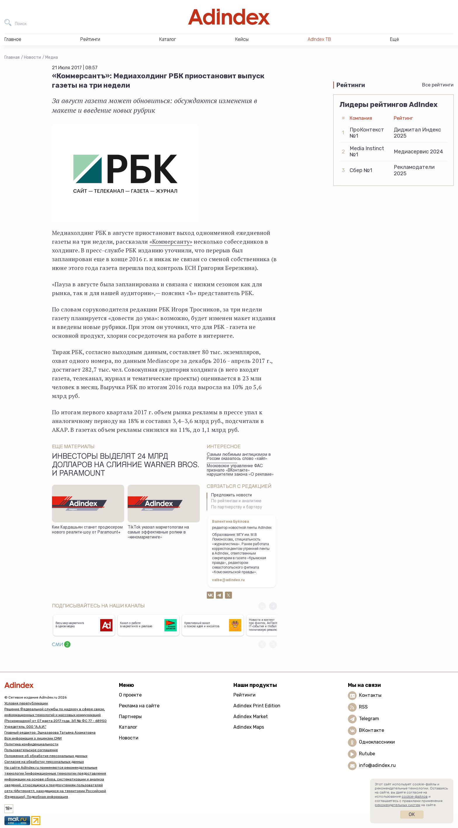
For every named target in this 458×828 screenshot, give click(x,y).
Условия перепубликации (26, 703)
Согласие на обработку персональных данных (44, 762)
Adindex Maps (248, 727)
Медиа (51, 57)
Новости (32, 57)
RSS (363, 707)
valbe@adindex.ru (228, 580)
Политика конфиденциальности (31, 744)
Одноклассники (377, 742)
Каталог (128, 727)
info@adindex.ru (377, 765)
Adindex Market (250, 716)
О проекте (130, 695)
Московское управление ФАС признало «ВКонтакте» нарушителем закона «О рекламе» (240, 470)
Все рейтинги (438, 85)
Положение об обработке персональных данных (45, 756)
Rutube (367, 753)
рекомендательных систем (397, 805)
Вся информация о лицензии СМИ (33, 738)
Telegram (369, 718)
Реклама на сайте (139, 706)
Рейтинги (244, 695)
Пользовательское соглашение (31, 750)
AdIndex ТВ (319, 39)
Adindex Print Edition (256, 706)
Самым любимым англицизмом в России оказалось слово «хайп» (239, 457)
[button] (273, 606)
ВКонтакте (371, 730)
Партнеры (130, 716)
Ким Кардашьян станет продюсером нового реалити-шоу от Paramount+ (87, 530)
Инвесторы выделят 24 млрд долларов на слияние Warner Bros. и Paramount (125, 465)
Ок (412, 814)
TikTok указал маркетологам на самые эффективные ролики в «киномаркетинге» (158, 532)
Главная (12, 57)
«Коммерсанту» (171, 241)
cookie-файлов (415, 796)
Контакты (370, 695)
